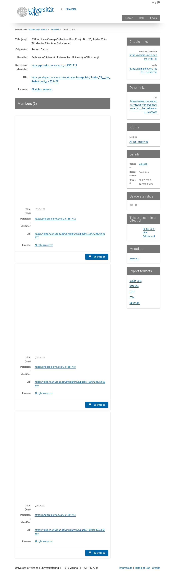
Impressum (125, 567)
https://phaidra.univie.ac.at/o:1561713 (55, 366)
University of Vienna (37, 29)
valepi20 (143, 164)
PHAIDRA (71, 9)
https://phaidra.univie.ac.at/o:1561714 (55, 515)
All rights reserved (42, 89)
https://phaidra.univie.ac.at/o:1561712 (55, 218)
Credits (156, 567)
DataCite (134, 286)
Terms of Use (142, 567)
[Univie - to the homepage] (35, 21)
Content (62, 160)
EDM (132, 297)
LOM (132, 291)
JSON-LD (134, 258)
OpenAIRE (135, 303)
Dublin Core (136, 281)
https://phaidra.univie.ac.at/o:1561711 (54, 65)
